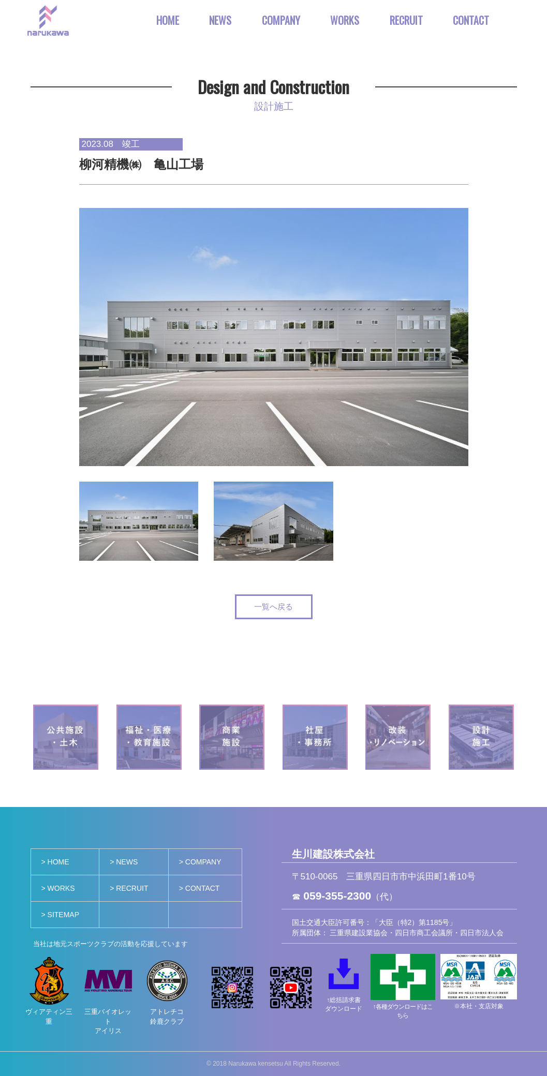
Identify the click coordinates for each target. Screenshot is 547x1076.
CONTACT (471, 20)
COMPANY (281, 20)
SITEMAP (63, 914)
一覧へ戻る (273, 606)
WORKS (344, 20)
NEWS (220, 20)
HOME (167, 20)
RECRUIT (406, 20)
